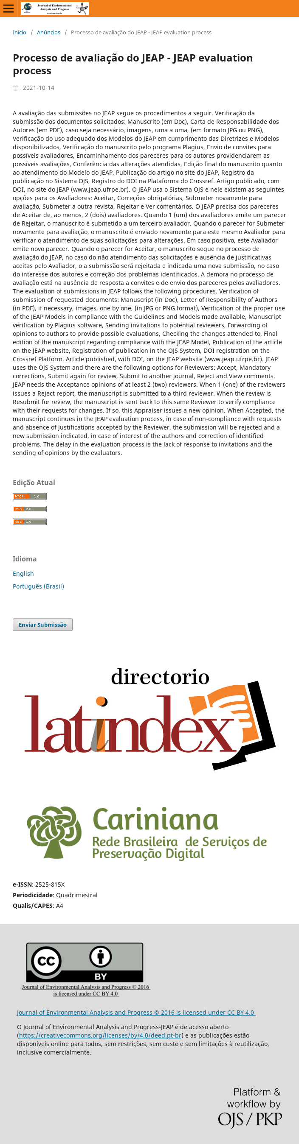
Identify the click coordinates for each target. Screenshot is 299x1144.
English (23, 573)
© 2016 (165, 1012)
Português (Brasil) (38, 586)
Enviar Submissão (43, 624)
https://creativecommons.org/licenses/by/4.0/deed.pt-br (100, 1035)
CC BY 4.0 (241, 1012)
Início (19, 32)
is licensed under (201, 1012)
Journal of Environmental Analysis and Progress (85, 1012)
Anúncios (48, 32)
